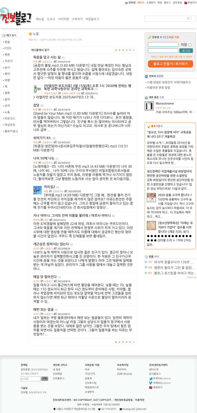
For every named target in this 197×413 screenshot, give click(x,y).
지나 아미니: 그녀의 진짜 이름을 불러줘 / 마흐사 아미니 (74, 215)
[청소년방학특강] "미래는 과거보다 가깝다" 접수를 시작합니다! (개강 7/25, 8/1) (175, 227)
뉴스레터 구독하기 (29, 374)
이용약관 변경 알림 (158, 87)
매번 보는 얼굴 (45, 309)
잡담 (38, 105)
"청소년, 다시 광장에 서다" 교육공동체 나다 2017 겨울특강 (169, 134)
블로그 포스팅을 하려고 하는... (175, 273)
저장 (184, 44)
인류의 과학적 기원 (71, 93)
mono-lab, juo (163, 108)
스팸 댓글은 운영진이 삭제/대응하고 (169, 82)
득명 (35, 62)
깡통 (150, 267)
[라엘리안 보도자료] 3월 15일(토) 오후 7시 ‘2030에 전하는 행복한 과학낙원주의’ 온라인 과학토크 (87, 87)
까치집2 (51, 186)
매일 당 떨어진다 (47, 276)
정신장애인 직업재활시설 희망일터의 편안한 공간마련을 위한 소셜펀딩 (169, 173)
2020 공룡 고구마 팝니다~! (175, 195)
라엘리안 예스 (50, 93)
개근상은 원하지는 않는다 (53, 244)
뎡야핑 (36, 220)
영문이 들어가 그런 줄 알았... (174, 267)
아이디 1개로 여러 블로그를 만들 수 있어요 (171, 57)
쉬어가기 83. (44, 138)
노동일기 (48, 249)
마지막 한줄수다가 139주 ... (174, 262)
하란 (46, 220)
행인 (150, 273)
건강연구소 (47, 62)
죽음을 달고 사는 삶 (49, 57)
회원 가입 (174, 37)
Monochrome (165, 103)
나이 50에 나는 (45, 158)
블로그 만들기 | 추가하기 (170, 63)
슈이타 (36, 249)
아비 (150, 262)
